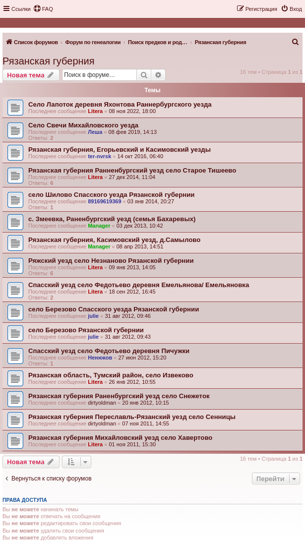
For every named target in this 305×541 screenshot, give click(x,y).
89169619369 (104, 201)
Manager (99, 226)
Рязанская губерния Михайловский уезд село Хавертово (120, 437)
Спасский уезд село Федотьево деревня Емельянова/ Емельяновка (138, 285)
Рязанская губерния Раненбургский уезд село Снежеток (119, 396)
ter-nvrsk (99, 156)
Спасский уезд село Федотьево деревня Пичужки (108, 351)
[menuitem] (43, 9)
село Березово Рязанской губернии (86, 330)
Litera (95, 111)
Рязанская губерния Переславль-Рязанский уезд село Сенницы (132, 417)
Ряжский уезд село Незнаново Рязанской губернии (111, 260)
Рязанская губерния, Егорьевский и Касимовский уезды (119, 149)
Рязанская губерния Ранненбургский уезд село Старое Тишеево (132, 170)
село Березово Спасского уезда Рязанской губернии (113, 309)
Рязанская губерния (48, 61)
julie (93, 316)
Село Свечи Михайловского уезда (83, 125)
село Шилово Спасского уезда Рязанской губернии (111, 194)
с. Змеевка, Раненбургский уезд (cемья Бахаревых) (111, 219)
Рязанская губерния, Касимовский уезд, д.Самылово (114, 239)
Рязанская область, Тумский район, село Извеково (110, 375)
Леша (95, 132)
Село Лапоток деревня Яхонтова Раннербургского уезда (120, 104)
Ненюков (100, 358)
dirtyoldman (102, 403)
